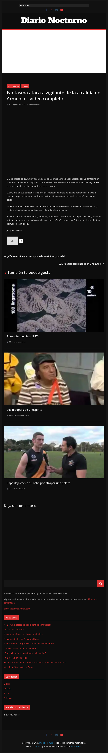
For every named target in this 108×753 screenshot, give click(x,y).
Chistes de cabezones (14, 629)
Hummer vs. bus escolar (15, 657)
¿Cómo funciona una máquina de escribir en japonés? (34, 256)
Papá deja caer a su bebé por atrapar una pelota (38, 483)
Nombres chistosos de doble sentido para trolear (27, 624)
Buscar (100, 583)
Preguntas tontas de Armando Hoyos (21, 639)
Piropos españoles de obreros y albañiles (23, 634)
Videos (25, 86)
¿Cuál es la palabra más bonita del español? (25, 653)
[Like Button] (12, 241)
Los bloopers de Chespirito (24, 410)
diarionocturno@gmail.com (17, 608)
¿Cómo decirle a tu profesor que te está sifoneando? (29, 643)
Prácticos (8, 698)
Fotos (6, 693)
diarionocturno (34, 104)
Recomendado (13, 86)
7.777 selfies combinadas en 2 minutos (81, 263)
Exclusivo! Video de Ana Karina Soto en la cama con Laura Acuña (35, 662)
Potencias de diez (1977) (22, 336)
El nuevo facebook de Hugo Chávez (20, 648)
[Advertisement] (54, 51)
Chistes (7, 688)
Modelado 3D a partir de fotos (18, 667)
